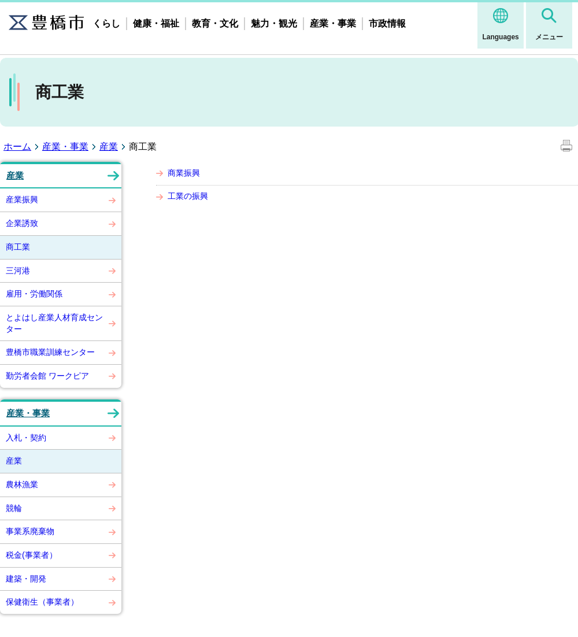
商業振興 (184, 172)
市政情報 (387, 23)
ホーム (17, 146)
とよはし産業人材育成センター (54, 323)
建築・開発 (26, 578)
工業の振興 (188, 196)
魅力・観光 (274, 23)
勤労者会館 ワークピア (47, 375)
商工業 (18, 246)
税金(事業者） (31, 555)
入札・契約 (26, 437)
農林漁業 (22, 484)
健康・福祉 (156, 23)
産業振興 (22, 199)
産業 (108, 146)
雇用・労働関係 (34, 293)
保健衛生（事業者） (42, 601)
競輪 (14, 508)
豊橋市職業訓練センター (50, 352)
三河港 (18, 270)
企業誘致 (22, 223)
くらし (106, 23)
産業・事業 (333, 23)
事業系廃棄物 (30, 531)
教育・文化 (215, 23)
